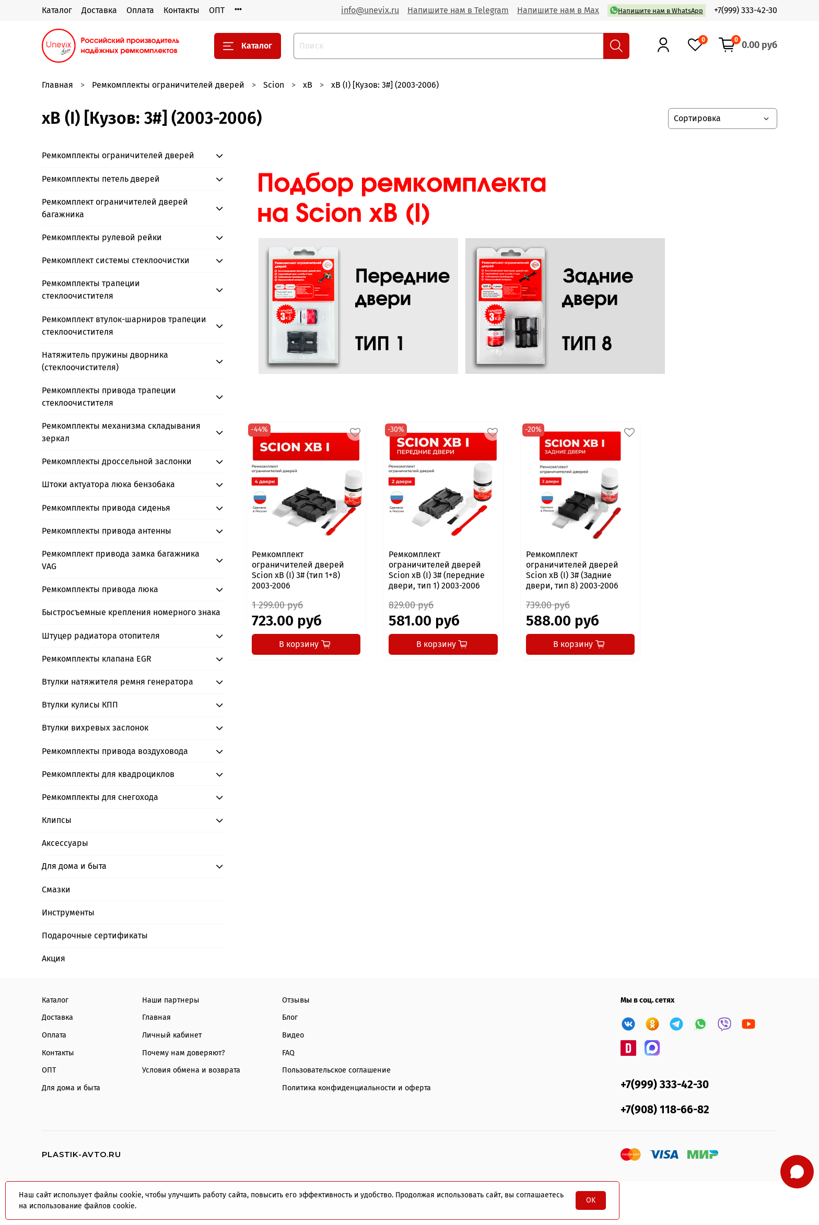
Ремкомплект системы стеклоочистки (116, 260)
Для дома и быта (74, 866)
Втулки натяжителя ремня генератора (117, 682)
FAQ (288, 1053)
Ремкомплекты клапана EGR (96, 659)
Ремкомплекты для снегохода (100, 797)
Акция (53, 958)
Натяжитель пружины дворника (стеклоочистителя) (105, 361)
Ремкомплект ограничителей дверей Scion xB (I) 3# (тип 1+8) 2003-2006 (298, 570)
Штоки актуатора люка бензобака (108, 484)
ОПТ (217, 10)
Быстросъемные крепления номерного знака (131, 612)
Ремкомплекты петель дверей (101, 179)
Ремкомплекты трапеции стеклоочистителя (91, 289)
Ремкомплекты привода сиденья (106, 508)
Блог (290, 1017)
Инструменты (68, 912)
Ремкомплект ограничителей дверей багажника (115, 208)
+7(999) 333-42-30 (745, 10)
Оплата (140, 10)
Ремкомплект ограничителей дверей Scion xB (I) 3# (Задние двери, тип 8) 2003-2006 (572, 570)
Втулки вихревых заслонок (95, 728)
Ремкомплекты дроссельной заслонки (117, 461)
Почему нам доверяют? (183, 1053)
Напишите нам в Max (558, 10)
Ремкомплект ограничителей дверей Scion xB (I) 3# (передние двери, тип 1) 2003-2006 (437, 570)
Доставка (99, 10)
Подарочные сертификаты (95, 935)
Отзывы (296, 1000)
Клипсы (57, 820)
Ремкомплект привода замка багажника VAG (121, 560)
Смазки (56, 889)
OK (590, 1200)
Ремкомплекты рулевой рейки (102, 237)
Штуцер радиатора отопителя (101, 636)
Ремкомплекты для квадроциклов (108, 774)
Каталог (57, 10)
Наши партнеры (171, 1000)
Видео (293, 1035)
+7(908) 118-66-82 (665, 1109)
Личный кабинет (172, 1035)
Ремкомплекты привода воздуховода (115, 751)
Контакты (181, 10)
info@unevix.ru (370, 10)
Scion (273, 85)
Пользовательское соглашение (336, 1070)
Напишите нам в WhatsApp (656, 10)
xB (307, 85)
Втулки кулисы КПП (80, 705)
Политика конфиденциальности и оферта (356, 1087)
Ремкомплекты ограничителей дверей (168, 85)
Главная (57, 85)
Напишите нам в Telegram (458, 10)
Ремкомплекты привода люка (100, 589)
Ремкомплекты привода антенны (106, 531)
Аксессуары (65, 843)
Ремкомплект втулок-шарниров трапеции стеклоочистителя (124, 325)
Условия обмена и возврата (191, 1070)
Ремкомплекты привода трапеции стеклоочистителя (109, 396)
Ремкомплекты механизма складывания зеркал (121, 432)
